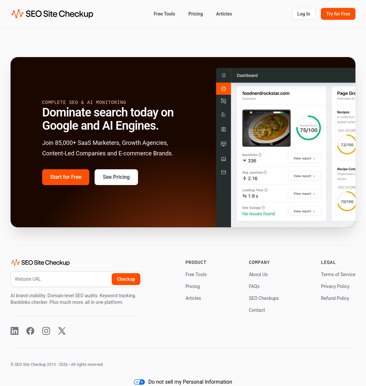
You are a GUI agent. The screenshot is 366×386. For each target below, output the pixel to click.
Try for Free (338, 13)
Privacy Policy (335, 286)
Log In (303, 13)
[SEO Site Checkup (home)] (52, 13)
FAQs (254, 286)
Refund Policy (335, 298)
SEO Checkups (264, 298)
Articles (224, 13)
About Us (258, 274)
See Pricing (116, 177)
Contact (257, 310)
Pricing (195, 13)
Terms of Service (338, 274)
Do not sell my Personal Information (183, 382)
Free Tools (164, 13)
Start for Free (65, 177)
